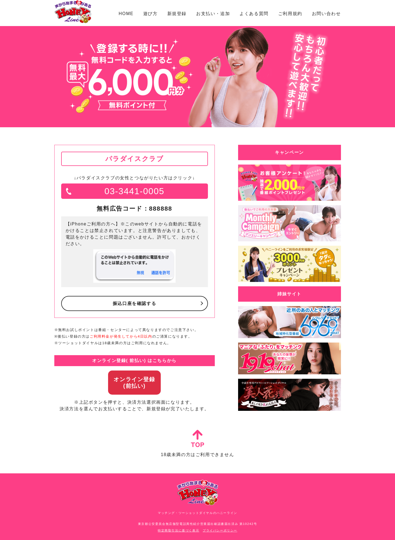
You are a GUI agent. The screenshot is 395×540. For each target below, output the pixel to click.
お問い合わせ (326, 13)
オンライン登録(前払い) (134, 382)
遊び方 (150, 13)
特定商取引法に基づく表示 (178, 530)
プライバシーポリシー (220, 530)
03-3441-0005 (134, 191)
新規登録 (177, 13)
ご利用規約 (290, 13)
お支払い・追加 (213, 13)
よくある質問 (254, 13)
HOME (126, 13)
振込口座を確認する (134, 303)
